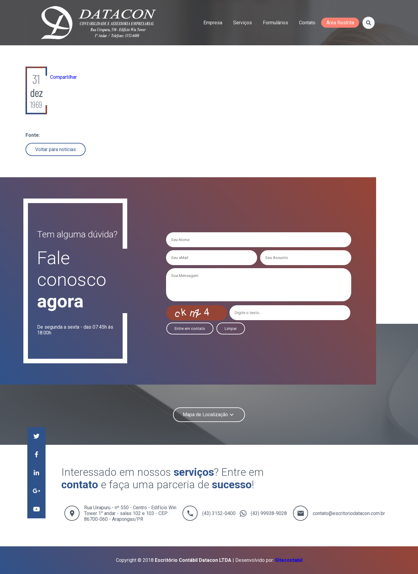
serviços (242, 23)
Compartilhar (63, 77)
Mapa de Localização (209, 414)
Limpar (231, 328)
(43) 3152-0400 (219, 513)
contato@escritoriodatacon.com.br (349, 513)
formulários (275, 23)
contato (307, 23)
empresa (212, 23)
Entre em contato (190, 328)
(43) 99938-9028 (269, 513)
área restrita (340, 23)
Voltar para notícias (55, 149)
